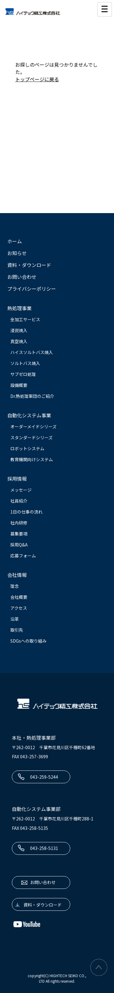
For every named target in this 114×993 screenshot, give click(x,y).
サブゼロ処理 (23, 374)
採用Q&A (19, 545)
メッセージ (21, 490)
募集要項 (18, 534)
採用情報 (17, 478)
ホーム (14, 241)
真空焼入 (18, 341)
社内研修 (18, 523)
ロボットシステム (27, 448)
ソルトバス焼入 (25, 363)
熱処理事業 (19, 308)
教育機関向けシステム (31, 459)
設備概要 (18, 385)
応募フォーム (23, 556)
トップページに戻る (37, 79)
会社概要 (18, 597)
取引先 (16, 630)
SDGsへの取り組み (28, 641)
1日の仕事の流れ (26, 512)
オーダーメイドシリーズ (33, 426)
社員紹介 (18, 501)
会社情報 (17, 574)
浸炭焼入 (18, 330)
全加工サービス (25, 319)
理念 (14, 586)
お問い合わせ (21, 276)
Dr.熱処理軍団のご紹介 (32, 396)
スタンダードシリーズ (31, 437)
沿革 (14, 619)
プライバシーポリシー (31, 288)
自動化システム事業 (29, 415)
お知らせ (17, 253)
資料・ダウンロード (29, 264)
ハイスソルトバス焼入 (31, 352)
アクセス (18, 608)
